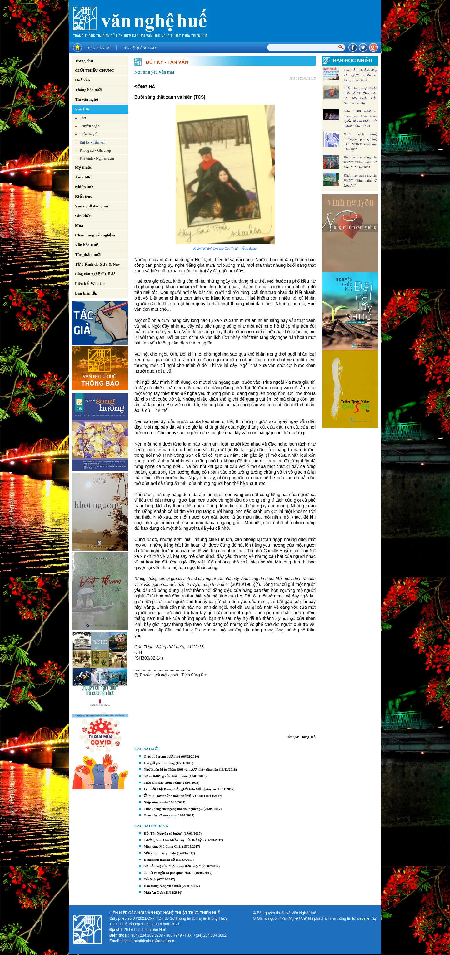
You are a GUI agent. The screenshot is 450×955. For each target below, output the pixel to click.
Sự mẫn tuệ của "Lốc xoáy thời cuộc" (172, 866)
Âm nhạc (83, 177)
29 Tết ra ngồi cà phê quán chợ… (168, 873)
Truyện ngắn (90, 126)
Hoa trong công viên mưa (162, 886)
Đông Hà (308, 736)
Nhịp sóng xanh (155, 802)
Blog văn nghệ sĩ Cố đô (95, 273)
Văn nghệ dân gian (91, 206)
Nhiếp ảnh (84, 186)
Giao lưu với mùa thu (160, 815)
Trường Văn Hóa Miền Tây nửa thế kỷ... (174, 840)
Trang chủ (84, 60)
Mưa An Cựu (153, 892)
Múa (79, 225)
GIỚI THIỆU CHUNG (94, 70)
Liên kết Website (89, 283)
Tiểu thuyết (89, 134)
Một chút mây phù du (160, 853)
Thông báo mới (88, 89)
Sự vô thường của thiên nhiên (166, 776)
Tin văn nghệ (86, 99)
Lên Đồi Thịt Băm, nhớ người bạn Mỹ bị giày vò (180, 789)
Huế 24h (82, 80)
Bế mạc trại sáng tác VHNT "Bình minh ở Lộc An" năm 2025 (360, 162)
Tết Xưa (150, 879)
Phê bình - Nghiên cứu (97, 158)
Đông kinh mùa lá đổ (159, 859)
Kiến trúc (83, 196)
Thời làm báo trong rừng (162, 782)
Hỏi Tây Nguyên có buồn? (163, 833)
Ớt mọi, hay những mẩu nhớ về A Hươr (173, 795)
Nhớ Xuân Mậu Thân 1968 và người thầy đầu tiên (181, 769)
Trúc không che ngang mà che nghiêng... (173, 809)
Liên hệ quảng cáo (139, 48)
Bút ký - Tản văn (93, 142)
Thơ (83, 118)
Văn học (82, 109)
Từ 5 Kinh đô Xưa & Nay (97, 264)
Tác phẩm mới (88, 254)
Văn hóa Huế (86, 244)
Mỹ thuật (83, 167)
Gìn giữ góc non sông (159, 763)
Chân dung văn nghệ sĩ (95, 235)
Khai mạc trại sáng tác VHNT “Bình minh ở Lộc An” (360, 180)
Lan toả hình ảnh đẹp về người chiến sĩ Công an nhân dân (360, 75)
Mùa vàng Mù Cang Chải (162, 846)
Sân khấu (83, 215)
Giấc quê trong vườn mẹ (162, 756)
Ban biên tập (99, 48)
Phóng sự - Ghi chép (95, 150)
